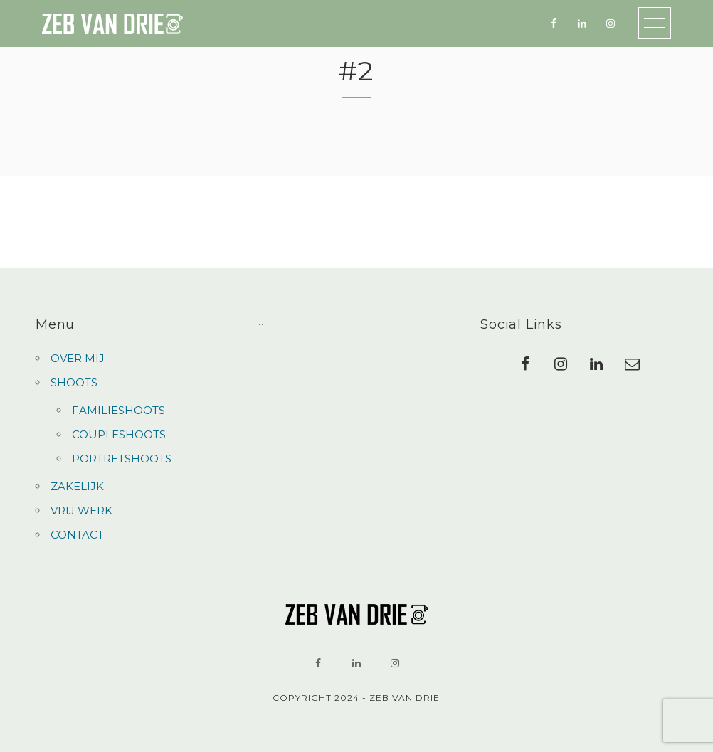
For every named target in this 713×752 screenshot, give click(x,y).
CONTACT (77, 534)
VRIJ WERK (81, 510)
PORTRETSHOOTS (121, 458)
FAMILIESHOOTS (118, 410)
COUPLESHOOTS (119, 434)
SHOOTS (74, 382)
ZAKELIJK (77, 486)
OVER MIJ (78, 358)
